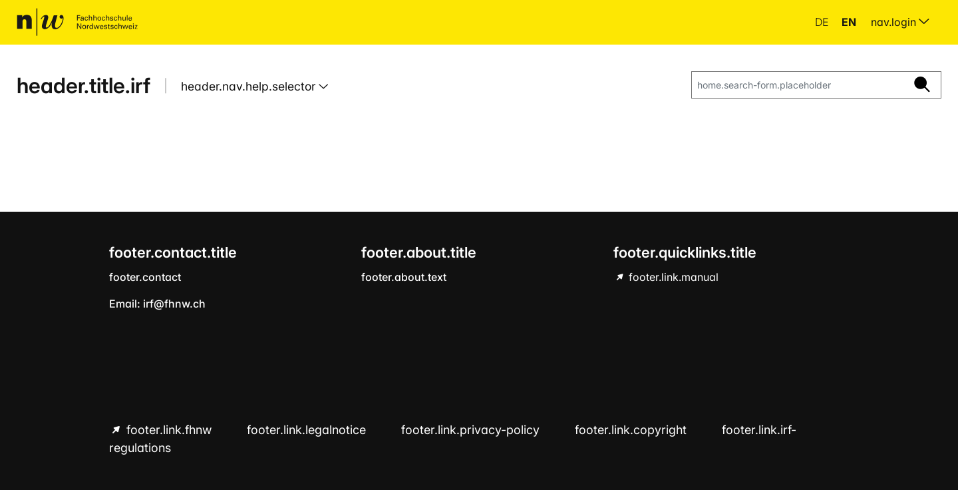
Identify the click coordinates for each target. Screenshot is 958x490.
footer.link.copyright (632, 430)
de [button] (823, 22)
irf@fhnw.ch (174, 303)
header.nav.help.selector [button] (250, 86)
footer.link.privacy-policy (472, 430)
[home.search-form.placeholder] (797, 85)
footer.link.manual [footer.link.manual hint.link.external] (672, 277)
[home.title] (77, 22)
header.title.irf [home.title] (83, 86)
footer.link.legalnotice (308, 430)
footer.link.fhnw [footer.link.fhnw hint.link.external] (169, 430)
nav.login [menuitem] (900, 22)
